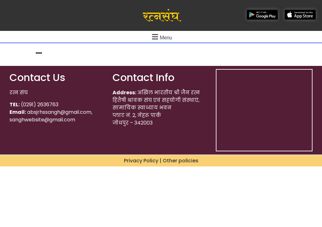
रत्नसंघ (161, 17)
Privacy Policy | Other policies (161, 160)
